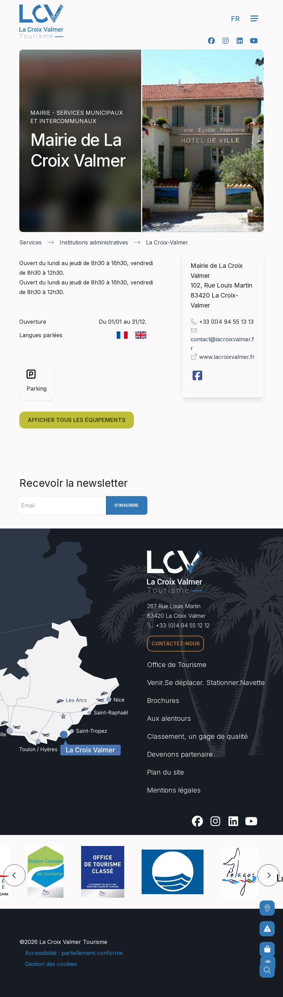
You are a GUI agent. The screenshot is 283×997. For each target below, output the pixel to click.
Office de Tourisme (176, 665)
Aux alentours (169, 718)
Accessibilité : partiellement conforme (74, 952)
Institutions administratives (94, 242)
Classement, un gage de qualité (197, 736)
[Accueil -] (41, 21)
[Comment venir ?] (267, 908)
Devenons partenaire (180, 754)
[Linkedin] (240, 40)
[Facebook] (211, 40)
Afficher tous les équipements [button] (77, 419)
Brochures (163, 700)
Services (30, 242)
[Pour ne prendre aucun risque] (267, 928)
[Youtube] (254, 40)
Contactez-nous (176, 643)
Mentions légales (174, 790)
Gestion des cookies (51, 963)
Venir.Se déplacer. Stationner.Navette (206, 682)
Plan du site (165, 772)
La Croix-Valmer (167, 242)
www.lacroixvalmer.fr (227, 356)
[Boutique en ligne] (267, 949)
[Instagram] (225, 40)
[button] (14, 875)
